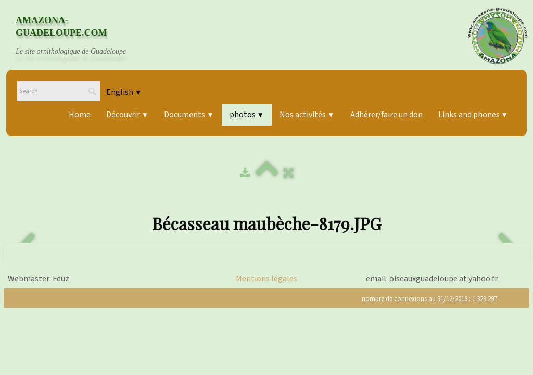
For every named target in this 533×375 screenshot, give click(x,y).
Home (80, 114)
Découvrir (127, 114)
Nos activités (307, 114)
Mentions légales (266, 278)
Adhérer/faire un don (386, 114)
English (124, 92)
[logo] (81, 36)
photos (247, 114)
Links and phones (473, 114)
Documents (188, 114)
